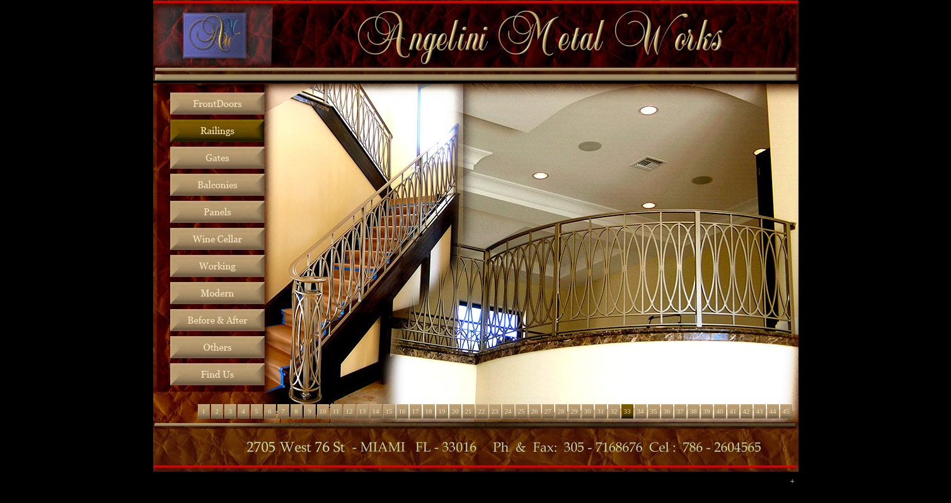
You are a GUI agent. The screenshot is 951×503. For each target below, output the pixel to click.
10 (323, 411)
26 (534, 411)
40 (720, 411)
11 (336, 411)
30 (587, 411)
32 (614, 411)
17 (415, 411)
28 (561, 411)
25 (521, 411)
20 (455, 411)
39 (706, 411)
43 (759, 411)
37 (680, 411)
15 (389, 411)
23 (495, 411)
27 (548, 411)
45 (786, 411)
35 (653, 411)
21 (468, 411)
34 (640, 411)
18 (428, 411)
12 (349, 411)
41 (733, 411)
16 (402, 411)
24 (508, 411)
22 (481, 411)
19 (442, 411)
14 (375, 411)
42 (746, 411)
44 (772, 411)
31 (600, 411)
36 (667, 411)
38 (693, 411)
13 (362, 411)
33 (627, 411)
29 (574, 411)
